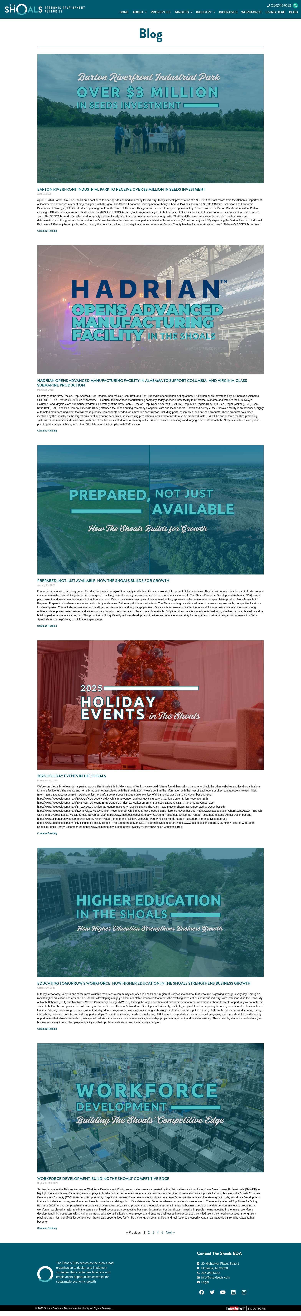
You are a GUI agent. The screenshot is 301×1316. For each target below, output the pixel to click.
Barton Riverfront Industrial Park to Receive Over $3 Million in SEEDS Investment (128, 189)
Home (124, 12)
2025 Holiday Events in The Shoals (74, 776)
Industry (205, 12)
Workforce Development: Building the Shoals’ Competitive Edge (108, 1183)
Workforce (251, 12)
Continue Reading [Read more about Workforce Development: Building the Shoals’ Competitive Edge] (47, 1232)
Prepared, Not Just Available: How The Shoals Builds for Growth (109, 581)
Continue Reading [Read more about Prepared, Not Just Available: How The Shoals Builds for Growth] (47, 626)
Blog (293, 12)
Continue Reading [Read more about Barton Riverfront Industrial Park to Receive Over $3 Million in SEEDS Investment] (47, 230)
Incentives (228, 12)
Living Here (275, 12)
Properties (160, 12)
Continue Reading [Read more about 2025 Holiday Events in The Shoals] (47, 833)
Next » (170, 1237)
